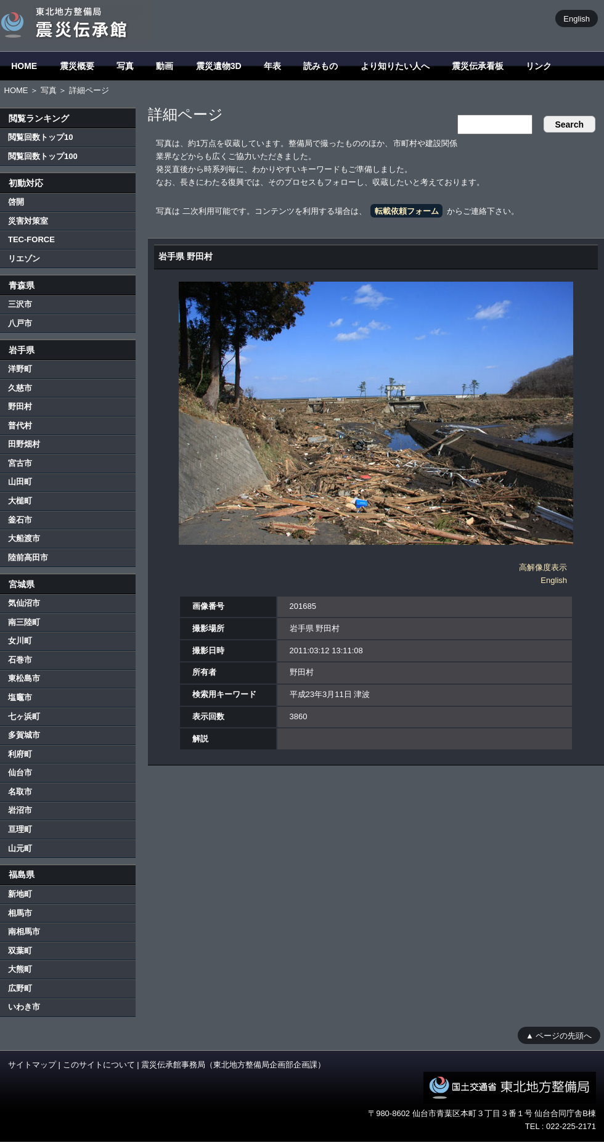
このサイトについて (99, 1064)
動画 (164, 66)
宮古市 (20, 463)
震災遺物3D (219, 66)
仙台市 (20, 772)
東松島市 (24, 678)
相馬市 (20, 913)
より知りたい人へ (395, 66)
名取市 (20, 791)
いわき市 (24, 1006)
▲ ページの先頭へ (559, 1035)
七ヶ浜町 (24, 716)
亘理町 (20, 829)
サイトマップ (32, 1064)
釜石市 (20, 519)
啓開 (16, 201)
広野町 (20, 988)
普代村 (20, 425)
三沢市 (20, 304)
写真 (125, 66)
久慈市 (20, 388)
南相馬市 (24, 931)
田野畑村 (24, 444)
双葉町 (20, 950)
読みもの (320, 66)
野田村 (20, 406)
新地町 (20, 894)
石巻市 (20, 659)
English (576, 18)
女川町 (20, 640)
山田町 (20, 481)
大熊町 (20, 969)
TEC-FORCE (31, 239)
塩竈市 (20, 697)
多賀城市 (24, 735)
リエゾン (24, 258)
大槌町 (20, 500)
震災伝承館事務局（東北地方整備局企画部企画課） (233, 1064)
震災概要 (77, 66)
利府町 (20, 754)
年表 (272, 66)
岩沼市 (20, 810)
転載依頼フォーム (407, 211)
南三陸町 (24, 622)
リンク (539, 66)
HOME (24, 66)
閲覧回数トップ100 (43, 156)
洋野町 (20, 368)
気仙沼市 (24, 603)
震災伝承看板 (478, 66)
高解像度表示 (543, 567)
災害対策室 (28, 221)
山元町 (20, 848)
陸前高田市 (28, 557)
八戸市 (20, 323)
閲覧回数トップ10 (40, 137)
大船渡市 (24, 538)
